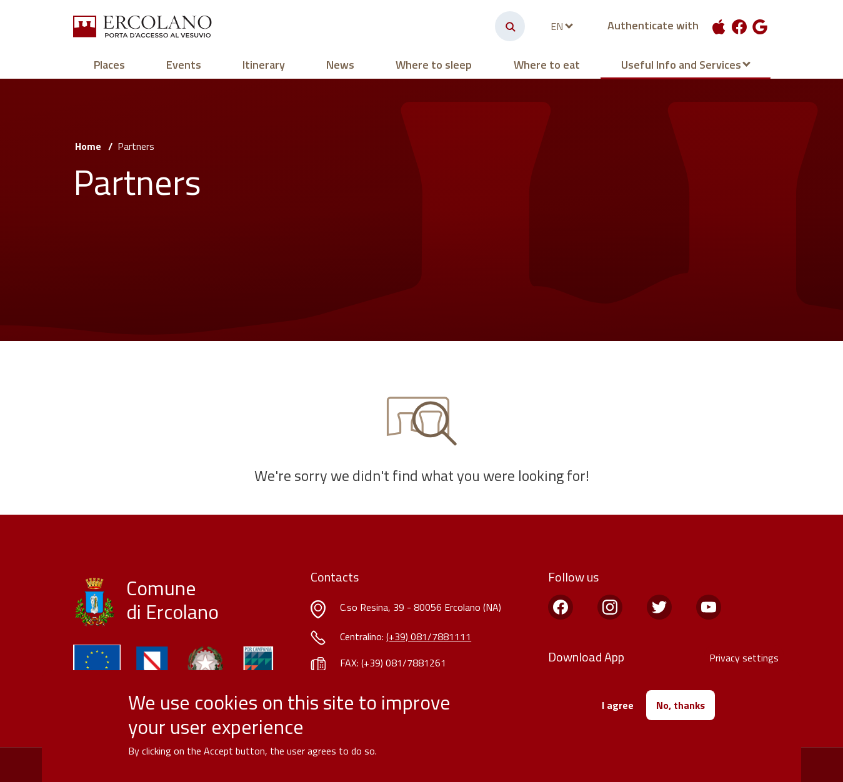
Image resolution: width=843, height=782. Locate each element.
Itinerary (263, 64)
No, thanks (680, 705)
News (340, 64)
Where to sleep (434, 64)
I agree (618, 705)
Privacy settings (744, 657)
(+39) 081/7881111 (428, 636)
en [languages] (557, 26)
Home (88, 146)
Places (109, 64)
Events (183, 64)
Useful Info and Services (681, 64)
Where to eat (547, 64)
